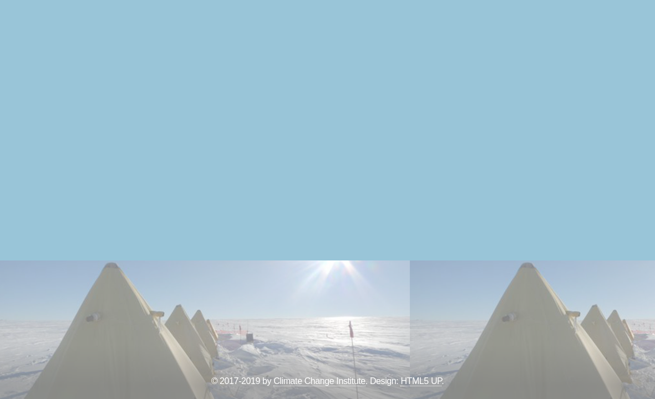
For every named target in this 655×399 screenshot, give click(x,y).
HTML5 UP (420, 381)
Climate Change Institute (319, 381)
